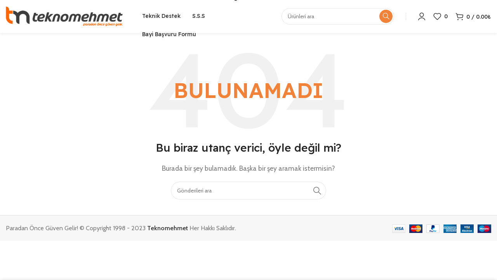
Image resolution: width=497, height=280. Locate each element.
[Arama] (248, 192)
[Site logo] (64, 17)
